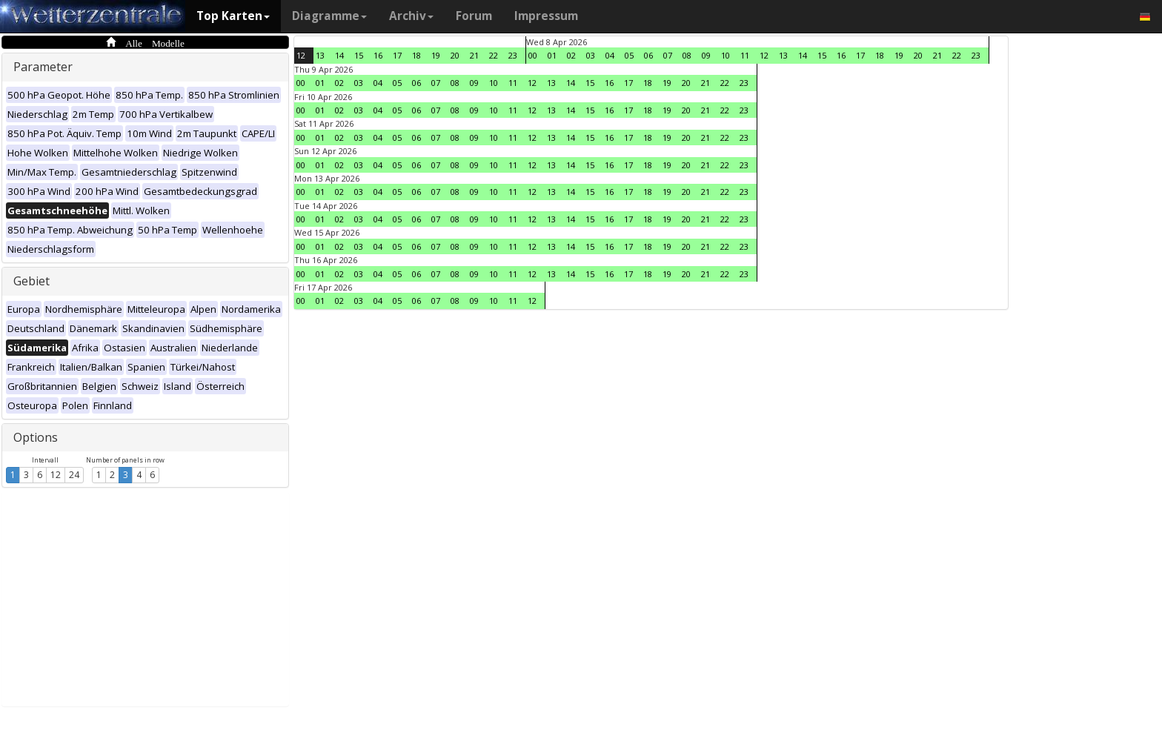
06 (648, 55)
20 (455, 55)
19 (435, 55)
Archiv (411, 16)
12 (55, 474)
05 (629, 55)
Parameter (43, 67)
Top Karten (233, 16)
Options (35, 437)
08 (687, 55)
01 (552, 55)
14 (339, 55)
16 (378, 55)
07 (667, 55)
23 (512, 55)
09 (706, 55)
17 (397, 55)
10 (725, 55)
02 (571, 55)
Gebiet (31, 281)
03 (590, 55)
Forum (474, 16)
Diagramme (329, 16)
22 (493, 55)
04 (609, 55)
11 (744, 55)
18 (416, 55)
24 (74, 474)
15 (358, 55)
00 (532, 55)
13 (320, 55)
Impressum (546, 16)
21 (474, 55)
